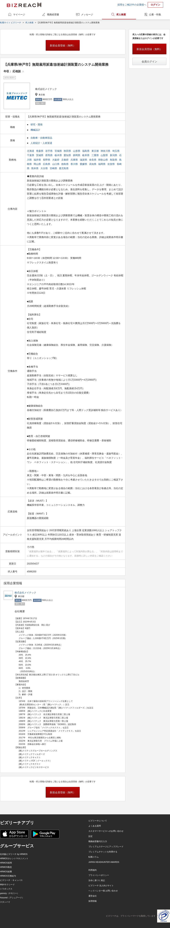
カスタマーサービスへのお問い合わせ (105, 831)
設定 (90, 836)
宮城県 (59, 151)
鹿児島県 (64, 168)
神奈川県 (106, 151)
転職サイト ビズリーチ (10, 22)
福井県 (38, 159)
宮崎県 (54, 168)
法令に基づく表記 (96, 880)
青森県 (40, 151)
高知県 (93, 164)
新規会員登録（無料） (63, 45)
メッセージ (87, 14)
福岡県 (102, 164)
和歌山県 (103, 159)
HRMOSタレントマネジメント (14, 858)
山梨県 (105, 155)
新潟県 (114, 155)
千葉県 (31, 155)
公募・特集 (155, 14)
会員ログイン (149, 61)
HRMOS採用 (6, 863)
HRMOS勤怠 (6, 867)
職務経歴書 (53, 14)
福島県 (86, 151)
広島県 (47, 164)
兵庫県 (74, 159)
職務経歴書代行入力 (97, 841)
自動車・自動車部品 (41, 137)
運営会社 (92, 896)
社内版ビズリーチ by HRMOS (13, 854)
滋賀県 (84, 159)
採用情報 (92, 901)
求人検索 (121, 14)
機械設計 (35, 129)
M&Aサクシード (7, 884)
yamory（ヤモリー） (9, 893)
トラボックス (6, 889)
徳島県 (65, 164)
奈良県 (93, 159)
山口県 (56, 164)
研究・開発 (37, 124)
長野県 (47, 159)
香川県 (74, 164)
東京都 (95, 151)
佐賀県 (111, 164)
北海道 (31, 151)
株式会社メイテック (25, 592)
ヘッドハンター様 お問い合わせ (103, 891)
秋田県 (68, 151)
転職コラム (93, 857)
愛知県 (68, 155)
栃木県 (59, 155)
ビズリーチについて (97, 821)
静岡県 (77, 155)
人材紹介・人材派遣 (41, 143)
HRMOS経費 (6, 871)
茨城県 (40, 155)
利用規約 (92, 870)
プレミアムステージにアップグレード (105, 846)
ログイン (155, 4)
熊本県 (35, 168)
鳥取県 (114, 159)
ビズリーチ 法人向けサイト (101, 885)
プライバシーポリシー (98, 875)
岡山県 (38, 164)
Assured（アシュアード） (12, 897)
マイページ (19, 14)
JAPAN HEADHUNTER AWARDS (103, 862)
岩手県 (49, 151)
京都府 (65, 159)
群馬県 (49, 155)
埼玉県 (116, 151)
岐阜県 (86, 155)
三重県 (95, 155)
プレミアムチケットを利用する (102, 852)
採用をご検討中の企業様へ (131, 4)
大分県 (44, 168)
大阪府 (56, 159)
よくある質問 (94, 826)
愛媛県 (84, 164)
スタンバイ (5, 902)
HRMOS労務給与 (8, 876)
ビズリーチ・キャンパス (11, 880)
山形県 (77, 151)
